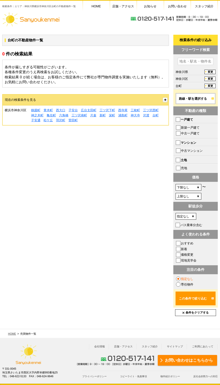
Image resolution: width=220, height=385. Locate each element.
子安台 (73, 110)
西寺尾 (123, 110)
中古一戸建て (190, 133)
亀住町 (51, 115)
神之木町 (37, 115)
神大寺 (135, 115)
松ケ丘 (48, 120)
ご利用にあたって (202, 346)
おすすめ (187, 243)
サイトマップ (175, 346)
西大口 (60, 110)
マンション (188, 142)
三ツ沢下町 (107, 110)
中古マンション (192, 150)
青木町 (48, 110)
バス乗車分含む (191, 225)
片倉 (93, 115)
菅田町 (73, 120)
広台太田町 (88, 110)
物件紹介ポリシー (170, 376)
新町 (103, 115)
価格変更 (187, 254)
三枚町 (135, 110)
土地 (184, 160)
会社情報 (99, 346)
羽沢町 (60, 120)
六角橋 (63, 115)
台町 (155, 115)
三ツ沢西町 (151, 110)
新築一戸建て (190, 127)
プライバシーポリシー (94, 376)
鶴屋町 (35, 110)
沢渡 (146, 115)
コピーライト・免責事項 (133, 376)
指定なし (187, 279)
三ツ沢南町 (79, 115)
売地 (184, 168)
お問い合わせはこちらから (189, 360)
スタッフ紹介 (150, 346)
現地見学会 (188, 260)
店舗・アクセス (123, 346)
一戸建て (187, 119)
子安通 (35, 120)
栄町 (112, 115)
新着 (184, 249)
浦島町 (123, 115)
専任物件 (187, 284)
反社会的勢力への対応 (205, 376)
